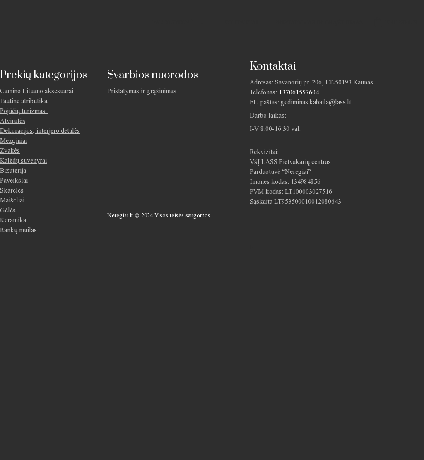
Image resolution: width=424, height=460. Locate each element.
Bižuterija (13, 170)
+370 (285, 92)
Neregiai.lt (120, 215)
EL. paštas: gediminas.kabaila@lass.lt (300, 102)
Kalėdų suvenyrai (23, 160)
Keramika (13, 220)
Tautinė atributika (23, 100)
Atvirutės (12, 120)
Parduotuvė (172, 22)
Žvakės (10, 150)
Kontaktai (241, 22)
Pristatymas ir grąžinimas (319, 22)
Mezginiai (13, 140)
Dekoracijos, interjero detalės (40, 130)
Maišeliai (12, 200)
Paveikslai (14, 180)
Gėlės (8, 210)
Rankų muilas (18, 230)
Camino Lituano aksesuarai (36, 90)
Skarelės (12, 190)
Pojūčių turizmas (24, 110)
